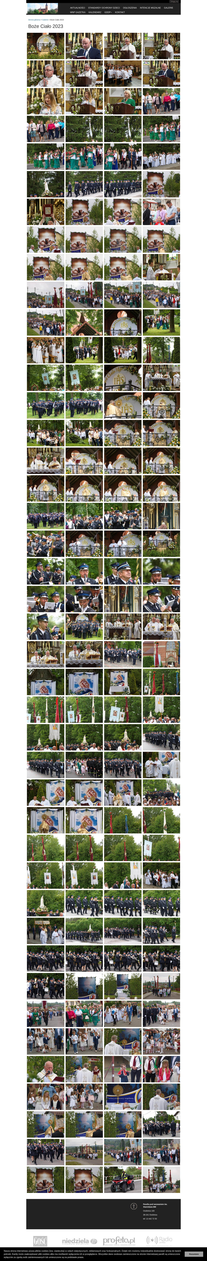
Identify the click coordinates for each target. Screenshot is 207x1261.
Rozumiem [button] (194, 1254)
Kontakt (120, 12)
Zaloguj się (174, 1)
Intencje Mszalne (150, 8)
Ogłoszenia (130, 8)
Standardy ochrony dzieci (104, 8)
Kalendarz (95, 12)
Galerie (168, 8)
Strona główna (34, 20)
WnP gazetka (77, 12)
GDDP (108, 12)
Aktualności (77, 8)
